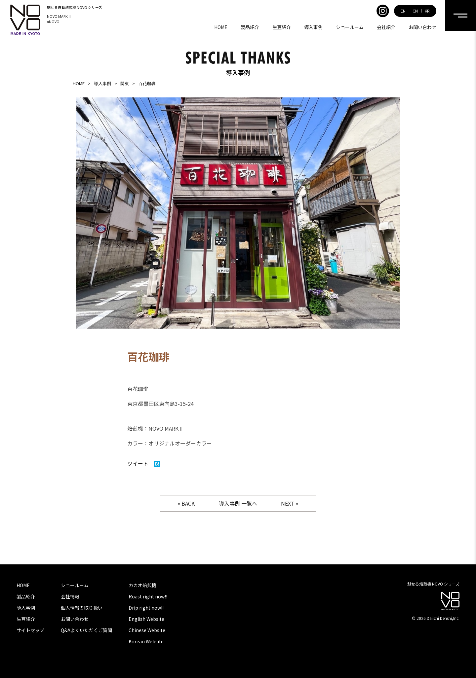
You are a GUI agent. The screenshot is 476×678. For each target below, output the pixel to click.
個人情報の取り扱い (81, 607)
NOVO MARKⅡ (59, 16)
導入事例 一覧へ (238, 503)
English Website (146, 619)
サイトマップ (30, 630)
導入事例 (313, 27)
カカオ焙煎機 (142, 585)
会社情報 (70, 596)
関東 (124, 83)
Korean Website (146, 641)
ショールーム (350, 27)
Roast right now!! (148, 596)
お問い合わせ (422, 27)
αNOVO (53, 21)
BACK (188, 503)
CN (415, 11)
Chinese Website (147, 630)
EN (403, 11)
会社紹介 (386, 27)
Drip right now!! (146, 607)
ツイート (137, 463)
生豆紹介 (281, 27)
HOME (220, 27)
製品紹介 (250, 27)
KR (427, 11)
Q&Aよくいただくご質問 (86, 630)
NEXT (288, 503)
